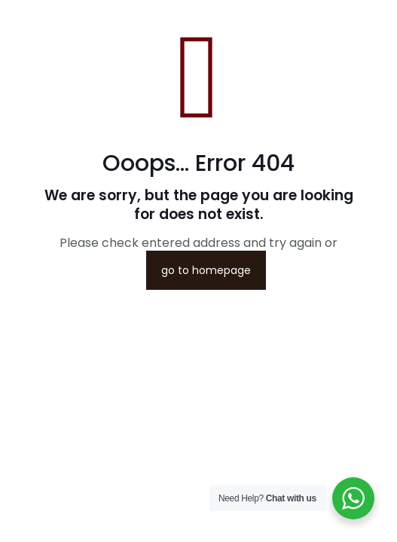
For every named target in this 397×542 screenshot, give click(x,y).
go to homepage (206, 270)
